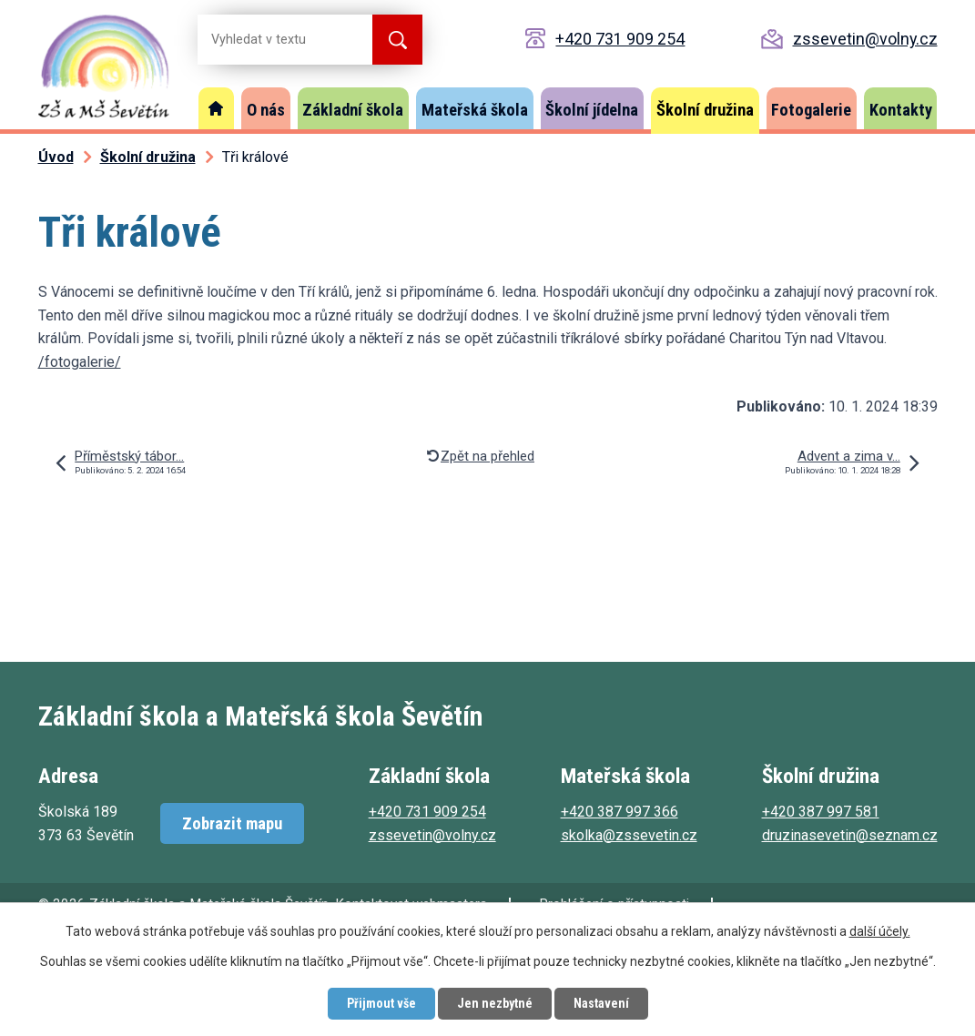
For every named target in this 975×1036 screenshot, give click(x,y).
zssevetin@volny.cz (865, 38)
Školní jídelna (591, 109)
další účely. (879, 931)
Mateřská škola (474, 109)
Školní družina (705, 109)
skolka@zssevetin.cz (629, 835)
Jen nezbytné (495, 1003)
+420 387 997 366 (619, 811)
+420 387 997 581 (820, 811)
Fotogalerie (811, 109)
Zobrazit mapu (232, 823)
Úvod (216, 108)
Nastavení (601, 1003)
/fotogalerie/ (79, 362)
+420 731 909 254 (620, 38)
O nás (266, 109)
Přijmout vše (381, 1003)
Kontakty (900, 109)
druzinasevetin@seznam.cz (850, 835)
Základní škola (352, 109)
